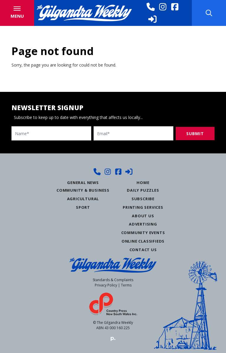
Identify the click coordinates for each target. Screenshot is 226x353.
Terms (126, 285)
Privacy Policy (106, 285)
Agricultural (83, 198)
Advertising (143, 224)
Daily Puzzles (143, 190)
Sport (83, 207)
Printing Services (143, 207)
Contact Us (143, 249)
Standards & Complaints (113, 279)
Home (143, 182)
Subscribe (143, 198)
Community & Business (82, 190)
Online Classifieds (143, 241)
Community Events (143, 232)
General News (83, 182)
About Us (143, 215)
